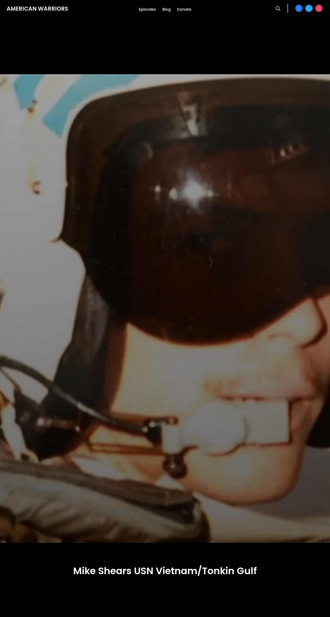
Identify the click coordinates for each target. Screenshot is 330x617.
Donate (184, 9)
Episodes (147, 9)
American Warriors (37, 9)
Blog (166, 9)
